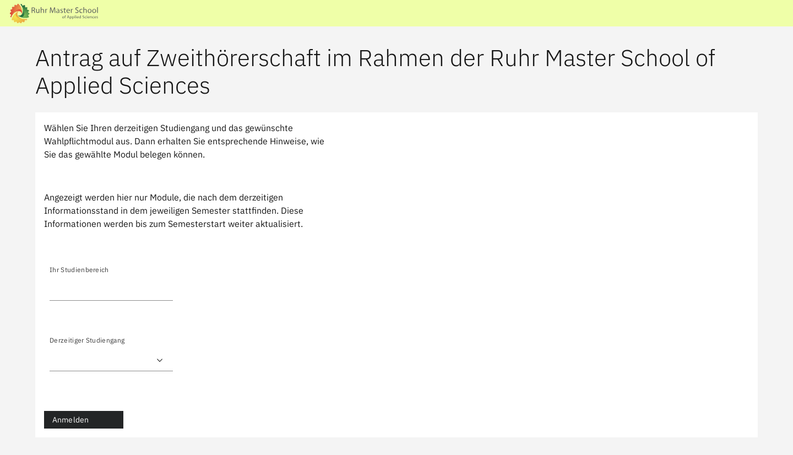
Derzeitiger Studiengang (87, 340)
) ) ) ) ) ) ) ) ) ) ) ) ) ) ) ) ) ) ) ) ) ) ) (111, 360)
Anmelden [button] (70, 420)
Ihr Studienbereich (79, 270)
